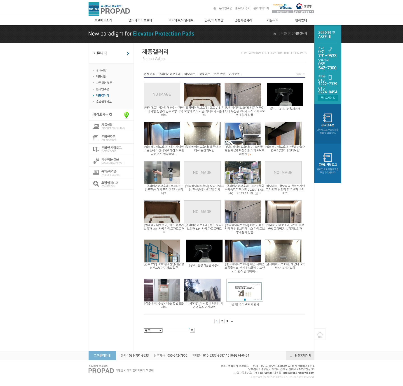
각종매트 (204, 74)
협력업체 (301, 20)
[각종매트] (150, 303)
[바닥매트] (150, 107)
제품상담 (101, 76)
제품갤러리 (102, 95)
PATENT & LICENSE (117, 173)
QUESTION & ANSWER (117, 161)
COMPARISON (117, 184)
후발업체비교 (104, 101)
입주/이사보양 (213, 20)
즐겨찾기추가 (243, 8)
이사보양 (234, 74)
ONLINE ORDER (117, 138)
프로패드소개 (103, 20)
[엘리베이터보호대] (197, 107)
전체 (146, 74)
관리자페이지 (261, 8)
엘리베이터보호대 (140, 20)
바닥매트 (189, 74)
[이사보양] (192, 303)
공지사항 (101, 70)
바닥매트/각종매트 (181, 20)
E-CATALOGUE (117, 149)
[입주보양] (150, 264)
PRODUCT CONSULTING (117, 126)
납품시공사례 (243, 20)
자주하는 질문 (104, 82)
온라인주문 (225, 8)
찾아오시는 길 (102, 114)
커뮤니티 (273, 20)
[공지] (274, 108)
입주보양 (219, 74)
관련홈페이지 (303, 355)
